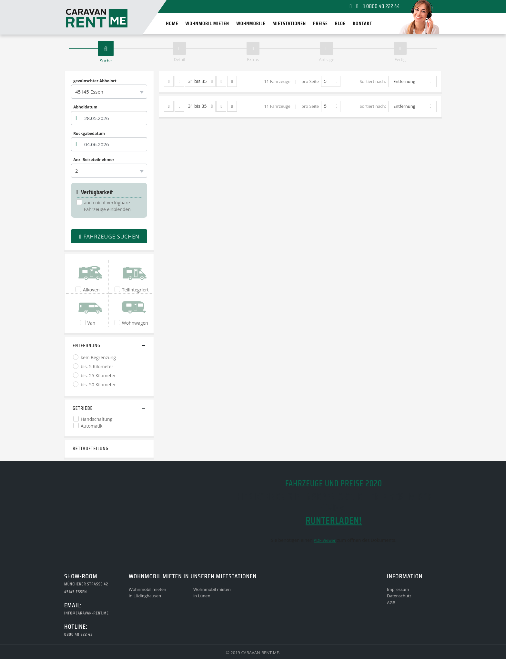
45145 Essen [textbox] (89, 91)
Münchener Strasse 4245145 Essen (86, 588)
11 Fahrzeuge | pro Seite (291, 81)
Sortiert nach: (372, 81)
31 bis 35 (200, 81)
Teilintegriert (135, 290)
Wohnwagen (135, 323)
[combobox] (109, 92)
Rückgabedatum (89, 133)
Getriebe (83, 408)
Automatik (91, 426)
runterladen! (334, 520)
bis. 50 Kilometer (98, 384)
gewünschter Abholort (94, 80)
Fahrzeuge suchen (108, 236)
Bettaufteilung (90, 448)
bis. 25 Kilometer (98, 375)
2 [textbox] (76, 170)
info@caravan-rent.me (86, 613)
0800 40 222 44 (381, 6)
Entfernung (86, 345)
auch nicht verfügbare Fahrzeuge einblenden (107, 205)
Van (91, 323)
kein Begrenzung (98, 357)
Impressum (398, 589)
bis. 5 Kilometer (97, 366)
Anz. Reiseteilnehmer (93, 159)
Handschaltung (96, 419)
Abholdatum (85, 107)
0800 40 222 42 (78, 634)
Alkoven (91, 290)
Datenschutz (399, 596)
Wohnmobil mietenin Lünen (212, 592)
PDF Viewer (325, 540)
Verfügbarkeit (94, 192)
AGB (391, 602)
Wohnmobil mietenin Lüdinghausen (147, 592)
